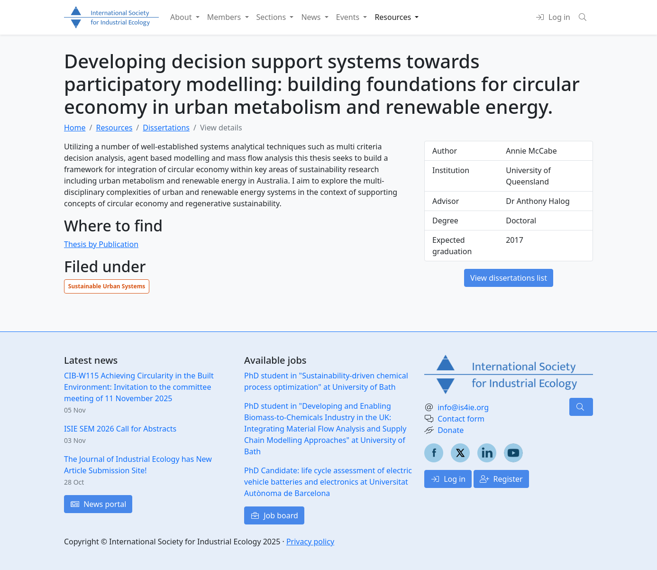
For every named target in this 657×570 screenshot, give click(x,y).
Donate (451, 430)
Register (501, 479)
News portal (98, 504)
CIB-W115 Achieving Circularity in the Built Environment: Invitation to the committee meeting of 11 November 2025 (139, 387)
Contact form (461, 419)
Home (75, 127)
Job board (274, 515)
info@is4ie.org (463, 407)
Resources (114, 127)
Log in (447, 479)
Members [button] (225, 17)
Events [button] (349, 17)
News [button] (311, 17)
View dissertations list (508, 278)
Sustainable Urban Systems (107, 286)
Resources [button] (393, 17)
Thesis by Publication (101, 244)
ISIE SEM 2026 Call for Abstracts (120, 428)
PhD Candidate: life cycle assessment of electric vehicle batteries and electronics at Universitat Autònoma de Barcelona (328, 481)
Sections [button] (272, 17)
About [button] (182, 17)
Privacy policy (310, 541)
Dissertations (166, 127)
